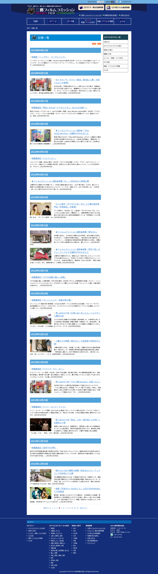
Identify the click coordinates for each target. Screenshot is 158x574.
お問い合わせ (125, 15)
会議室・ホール (55, 530)
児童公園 (53, 548)
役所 (52, 558)
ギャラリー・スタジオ (57, 538)
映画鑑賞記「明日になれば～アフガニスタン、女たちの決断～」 (60, 107)
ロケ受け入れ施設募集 (93, 533)
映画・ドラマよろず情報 (105, 21)
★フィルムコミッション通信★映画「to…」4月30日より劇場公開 (60, 181)
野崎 (74, 553)
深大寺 (75, 548)
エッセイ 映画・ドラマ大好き (87, 21)
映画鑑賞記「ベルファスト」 (44, 158)
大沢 (74, 535)
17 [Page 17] (78, 508)
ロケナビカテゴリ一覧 (112, 37)
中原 (74, 550)
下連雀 (75, 543)
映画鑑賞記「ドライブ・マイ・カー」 (48, 368)
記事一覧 (35, 28)
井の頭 (75, 533)
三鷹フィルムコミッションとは (91, 15)
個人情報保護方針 (92, 540)
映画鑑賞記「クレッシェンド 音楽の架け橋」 (52, 300)
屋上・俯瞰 (54, 553)
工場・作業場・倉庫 (56, 535)
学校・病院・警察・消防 (58, 555)
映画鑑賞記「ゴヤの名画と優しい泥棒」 (49, 277)
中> (101, 2)
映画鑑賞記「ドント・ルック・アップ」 (49, 406)
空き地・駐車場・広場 (57, 545)
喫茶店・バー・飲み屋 (57, 540)
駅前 (52, 562)
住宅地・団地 (54, 560)
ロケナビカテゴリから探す (113, 46)
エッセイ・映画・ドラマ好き (113, 58)
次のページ (83, 508)
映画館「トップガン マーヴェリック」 (49, 57)
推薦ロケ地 (107, 54)
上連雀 (75, 538)
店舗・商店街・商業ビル (58, 543)
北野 (74, 540)
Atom (99, 44)
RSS (94, 44)
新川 (74, 545)
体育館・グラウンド (56, 533)
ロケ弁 (122, 21)
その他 (53, 567)
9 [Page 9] (70, 508)
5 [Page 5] (61, 508)
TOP (35, 21)
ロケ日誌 (70, 21)
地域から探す (108, 50)
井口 (74, 528)
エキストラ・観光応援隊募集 (95, 530)
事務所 (53, 528)
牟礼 (74, 530)
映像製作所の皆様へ (93, 535)
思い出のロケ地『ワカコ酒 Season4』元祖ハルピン (78, 381)
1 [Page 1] (52, 508)
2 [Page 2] (54, 508)
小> (98, 2)
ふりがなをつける (125, 2)
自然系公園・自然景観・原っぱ (60, 550)
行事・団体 (54, 565)
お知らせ (107, 42)
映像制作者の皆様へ (111, 15)
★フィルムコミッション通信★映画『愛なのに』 (77, 231)
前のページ (47, 508)
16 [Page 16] (75, 508)
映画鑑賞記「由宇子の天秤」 (44, 447)
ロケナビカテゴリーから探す (36, 528)
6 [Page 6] (63, 508)
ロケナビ (53, 21)
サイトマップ (91, 543)
